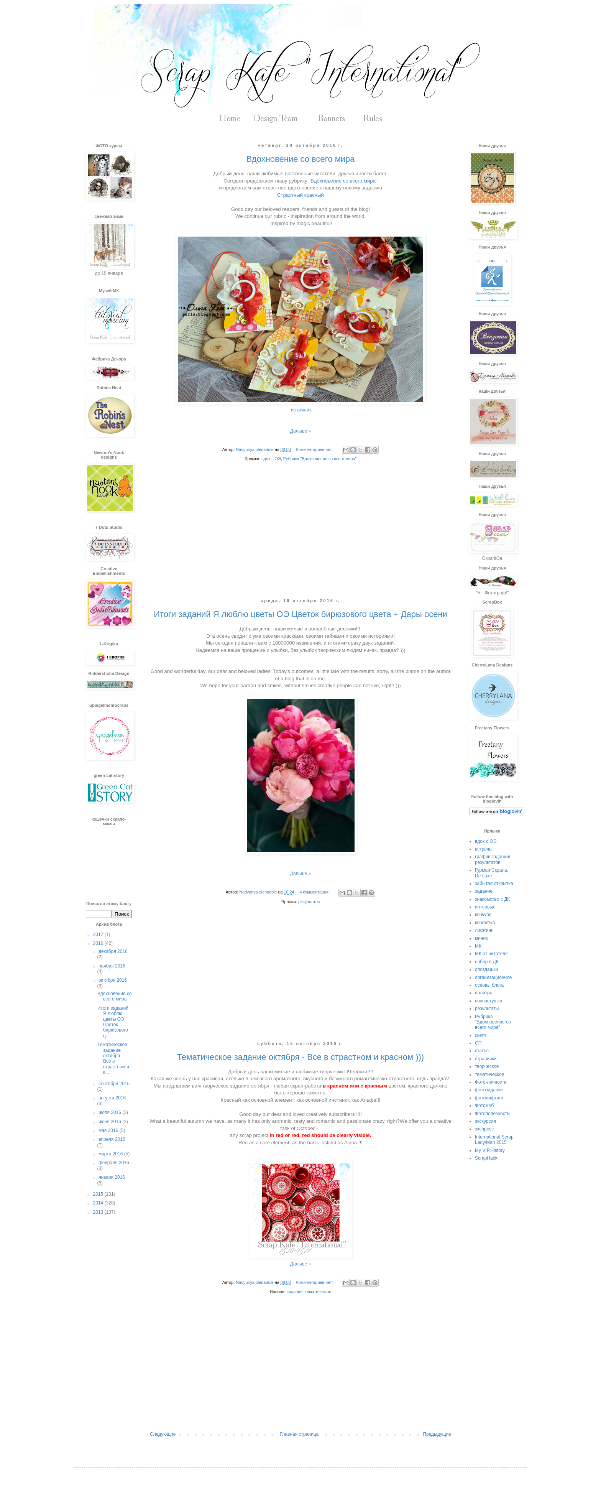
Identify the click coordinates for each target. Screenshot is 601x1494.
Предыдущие (437, 1434)
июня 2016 (110, 1121)
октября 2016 (113, 980)
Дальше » (300, 431)
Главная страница (299, 1434)
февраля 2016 (114, 1162)
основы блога (489, 985)
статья (482, 1050)
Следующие (163, 1434)
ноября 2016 (112, 966)
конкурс (483, 914)
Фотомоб (484, 1105)
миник (481, 938)
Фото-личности (491, 1082)
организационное (493, 977)
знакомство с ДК (492, 899)
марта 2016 (111, 1154)
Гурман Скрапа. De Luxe (491, 872)
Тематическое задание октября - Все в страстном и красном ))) (300, 1057)
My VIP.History (490, 1150)
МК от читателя (491, 953)
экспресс (484, 1129)
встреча (483, 849)
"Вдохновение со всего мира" (343, 181)
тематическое (318, 1291)
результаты (309, 901)
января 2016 (112, 1177)
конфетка (485, 922)
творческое (487, 1066)
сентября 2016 (114, 1083)
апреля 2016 (112, 1139)
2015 (99, 1194)
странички (485, 1058)
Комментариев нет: (315, 449)
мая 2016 (109, 1130)
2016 (99, 943)
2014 (99, 1203)
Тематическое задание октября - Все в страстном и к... (113, 1058)
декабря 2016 (113, 951)
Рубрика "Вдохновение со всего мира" (320, 458)
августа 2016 (112, 1098)
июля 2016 (110, 1112)
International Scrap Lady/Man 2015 (494, 1139)
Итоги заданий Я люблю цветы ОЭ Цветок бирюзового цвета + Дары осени (300, 614)
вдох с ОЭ (271, 458)
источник (301, 410)
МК (478, 946)
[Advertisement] (300, 535)
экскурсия (485, 1121)
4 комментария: (314, 892)
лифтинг (484, 930)
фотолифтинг (489, 1098)
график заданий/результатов (492, 859)
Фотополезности (492, 1113)
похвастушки (488, 1001)
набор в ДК (487, 961)
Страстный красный (300, 195)
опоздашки (486, 969)
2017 (99, 934)
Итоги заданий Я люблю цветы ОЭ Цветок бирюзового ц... (112, 1021)
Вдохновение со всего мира (300, 159)
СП (478, 1043)
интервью (485, 907)
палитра (484, 992)
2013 (99, 1212)
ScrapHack (486, 1158)
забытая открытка (494, 883)
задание (294, 1291)
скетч (480, 1035)
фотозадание (489, 1090)
